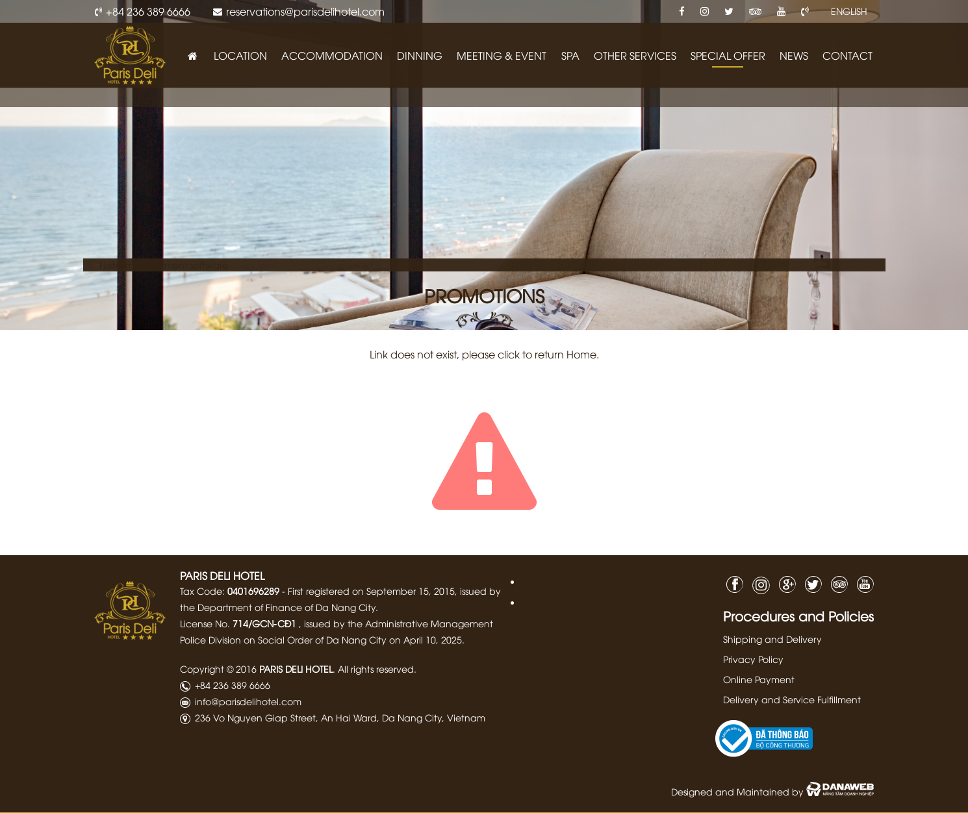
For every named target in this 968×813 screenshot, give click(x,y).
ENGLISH (849, 11)
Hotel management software (163, 264)
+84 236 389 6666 (148, 11)
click (509, 354)
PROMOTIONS (484, 294)
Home (581, 354)
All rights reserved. (377, 668)
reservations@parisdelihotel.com (305, 11)
